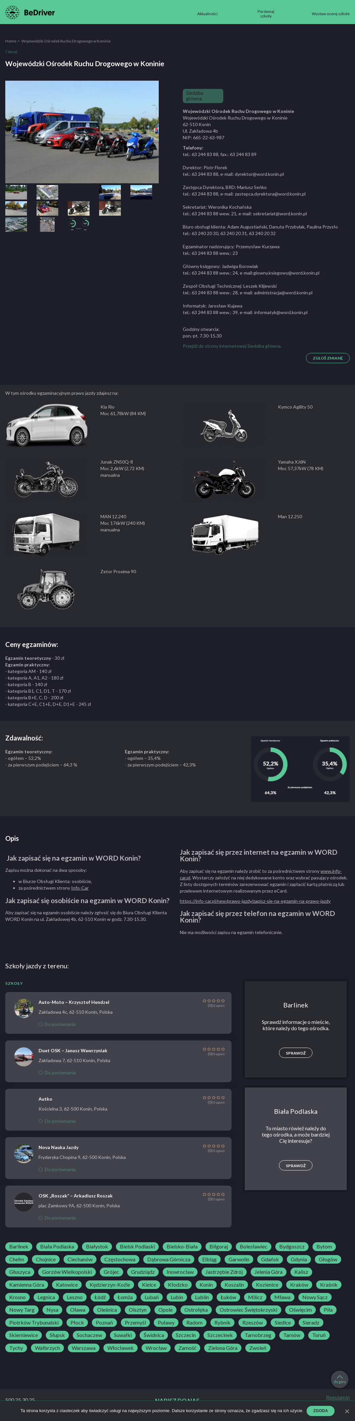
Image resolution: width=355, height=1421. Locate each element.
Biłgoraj (218, 1246)
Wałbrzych (47, 1348)
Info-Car (80, 888)
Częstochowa (119, 1259)
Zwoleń (257, 1348)
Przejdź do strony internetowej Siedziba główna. (232, 346)
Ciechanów (80, 1259)
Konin (206, 1285)
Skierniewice (23, 1335)
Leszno (75, 1297)
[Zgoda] (346, 1411)
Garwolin (239, 1259)
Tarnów (291, 1335)
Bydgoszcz (292, 1246)
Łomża (125, 1297)
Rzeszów (252, 1323)
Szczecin (186, 1335)
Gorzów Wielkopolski (67, 1272)
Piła (328, 1310)
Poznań (104, 1323)
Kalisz (301, 1272)
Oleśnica (107, 1310)
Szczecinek (220, 1335)
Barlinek (18, 1246)
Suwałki (123, 1335)
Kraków (299, 1285)
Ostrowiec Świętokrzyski (248, 1310)
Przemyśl (135, 1323)
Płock (77, 1323)
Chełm (16, 1259)
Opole (165, 1310)
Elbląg (209, 1259)
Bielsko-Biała (182, 1246)
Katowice (67, 1285)
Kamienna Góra (26, 1285)
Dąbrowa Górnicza (168, 1259)
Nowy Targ (22, 1310)
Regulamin (338, 1397)
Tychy (16, 1348)
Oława (77, 1310)
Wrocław (156, 1348)
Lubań (152, 1297)
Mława (282, 1297)
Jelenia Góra (269, 1272)
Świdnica (154, 1335)
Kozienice (267, 1285)
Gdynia (299, 1259)
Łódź (100, 1297)
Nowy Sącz (315, 1297)
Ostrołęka (196, 1310)
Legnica (46, 1297)
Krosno (17, 1297)
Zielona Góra (222, 1348)
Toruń (319, 1335)
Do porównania (57, 1024)
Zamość (187, 1348)
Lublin (202, 1297)
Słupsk (57, 1335)
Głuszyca (19, 1272)
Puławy (166, 1323)
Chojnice (46, 1259)
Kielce (149, 1285)
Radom (194, 1323)
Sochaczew (89, 1335)
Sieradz (311, 1323)
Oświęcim (300, 1310)
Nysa (52, 1310)
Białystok (97, 1246)
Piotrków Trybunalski (34, 1323)
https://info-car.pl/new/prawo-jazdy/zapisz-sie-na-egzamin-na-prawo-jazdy (255, 901)
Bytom (324, 1246)
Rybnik (222, 1323)
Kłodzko (178, 1285)
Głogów (328, 1259)
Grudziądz (143, 1272)
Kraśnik (329, 1285)
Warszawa (84, 1348)
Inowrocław (180, 1272)
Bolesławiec (253, 1246)
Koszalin (234, 1285)
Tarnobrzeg (258, 1335)
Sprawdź (296, 1053)
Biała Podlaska (57, 1246)
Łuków (228, 1297)
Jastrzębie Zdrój (224, 1272)
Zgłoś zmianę (328, 358)
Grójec (111, 1272)
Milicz (255, 1297)
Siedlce (283, 1323)
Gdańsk (270, 1259)
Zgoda (320, 1410)
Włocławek (120, 1348)
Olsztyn (138, 1310)
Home (10, 41)
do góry (340, 1379)
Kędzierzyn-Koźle (110, 1285)
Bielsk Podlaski (137, 1246)
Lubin (177, 1297)
